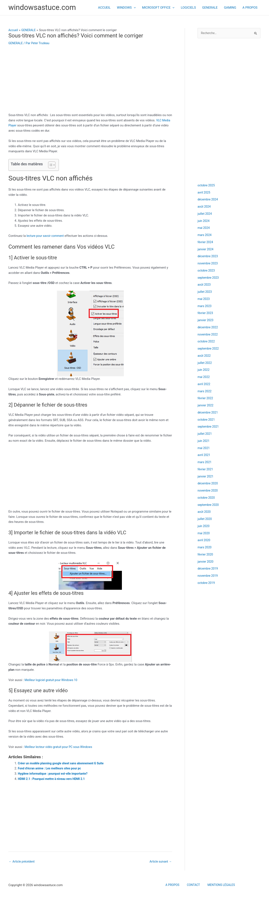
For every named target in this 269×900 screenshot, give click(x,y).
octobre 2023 (207, 271)
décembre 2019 (208, 569)
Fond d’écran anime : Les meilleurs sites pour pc (52, 768)
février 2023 (206, 313)
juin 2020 (204, 526)
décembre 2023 (208, 256)
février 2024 (206, 242)
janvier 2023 (206, 320)
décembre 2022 (208, 328)
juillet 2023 (205, 292)
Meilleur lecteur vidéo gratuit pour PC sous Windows (61, 747)
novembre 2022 (208, 335)
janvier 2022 (206, 406)
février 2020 (206, 555)
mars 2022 (205, 392)
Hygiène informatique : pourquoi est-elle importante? (55, 773)
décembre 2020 (208, 484)
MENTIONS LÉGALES (218, 886)
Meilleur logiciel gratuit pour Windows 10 (53, 680)
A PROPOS (250, 7)
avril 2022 (204, 384)
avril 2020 (204, 540)
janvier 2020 (206, 562)
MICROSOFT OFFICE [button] (158, 7)
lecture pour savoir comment (46, 236)
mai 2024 (204, 228)
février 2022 (206, 398)
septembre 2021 (209, 427)
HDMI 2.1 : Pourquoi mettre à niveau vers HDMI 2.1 (54, 779)
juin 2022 (204, 370)
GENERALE (210, 7)
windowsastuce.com (42, 7)
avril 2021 (204, 455)
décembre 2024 (208, 200)
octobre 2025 (207, 186)
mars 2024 (205, 235)
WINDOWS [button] (126, 7)
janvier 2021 (206, 477)
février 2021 (206, 470)
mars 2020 (205, 548)
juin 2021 (204, 441)
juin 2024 (204, 221)
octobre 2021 (207, 420)
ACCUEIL (104, 7)
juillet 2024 (205, 214)
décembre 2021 (208, 413)
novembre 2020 (208, 491)
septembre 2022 (209, 349)
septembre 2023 (209, 278)
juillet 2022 (205, 363)
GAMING (230, 7)
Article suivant (160, 862)
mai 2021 (204, 448)
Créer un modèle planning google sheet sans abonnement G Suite (64, 763)
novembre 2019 (208, 576)
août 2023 (205, 285)
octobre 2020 (207, 498)
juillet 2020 (205, 519)
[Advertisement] (90, 81)
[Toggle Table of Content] (49, 164)
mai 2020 (204, 533)
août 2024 (205, 207)
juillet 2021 (205, 434)
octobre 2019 (207, 583)
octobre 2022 (207, 342)
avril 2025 (204, 193)
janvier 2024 (206, 250)
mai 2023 (204, 299)
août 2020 (205, 512)
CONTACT (193, 886)
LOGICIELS (188, 7)
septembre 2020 (209, 505)
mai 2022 (204, 377)
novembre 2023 (208, 264)
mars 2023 (205, 306)
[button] (134, 7)
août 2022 (205, 356)
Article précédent (23, 862)
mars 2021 (205, 462)
